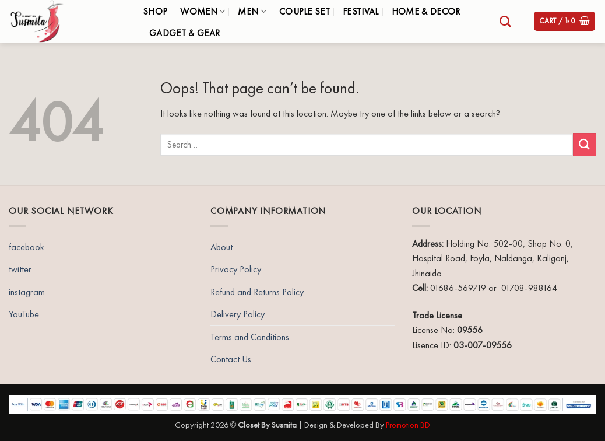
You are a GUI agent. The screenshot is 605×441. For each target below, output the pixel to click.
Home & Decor (426, 11)
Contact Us (230, 359)
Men (252, 11)
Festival (361, 11)
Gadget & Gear (184, 33)
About (221, 247)
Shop (155, 11)
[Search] (505, 21)
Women (202, 11)
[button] (565, 21)
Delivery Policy (237, 314)
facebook (26, 247)
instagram (27, 292)
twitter (20, 269)
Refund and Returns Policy (257, 292)
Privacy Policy (235, 269)
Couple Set (304, 11)
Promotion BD (408, 424)
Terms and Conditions (249, 337)
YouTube (24, 314)
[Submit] (584, 144)
